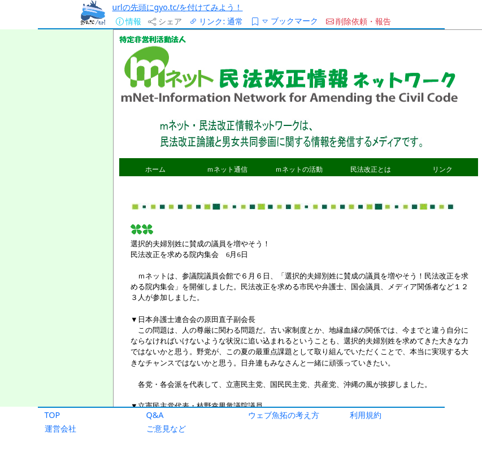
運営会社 (60, 428)
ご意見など (166, 428)
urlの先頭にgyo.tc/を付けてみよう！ (177, 7)
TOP (52, 415)
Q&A (155, 415)
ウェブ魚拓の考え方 (283, 415)
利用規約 (365, 415)
